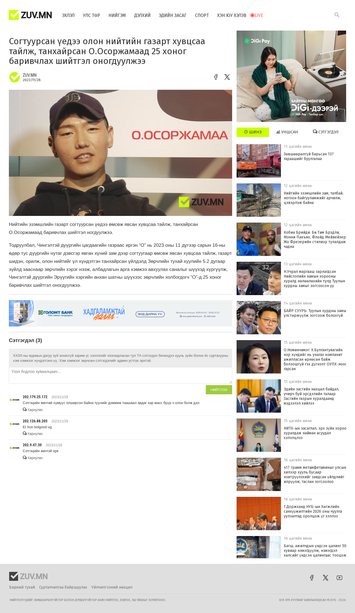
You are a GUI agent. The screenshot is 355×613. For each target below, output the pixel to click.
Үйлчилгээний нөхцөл (111, 587)
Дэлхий (142, 15)
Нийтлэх (219, 390)
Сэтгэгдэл (326, 131)
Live (259, 15)
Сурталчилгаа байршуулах (63, 587)
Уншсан (287, 131)
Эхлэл (68, 15)
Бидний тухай (22, 587)
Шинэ (253, 131)
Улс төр (91, 15)
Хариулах (33, 410)
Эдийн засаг (173, 15)
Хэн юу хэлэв (231, 15)
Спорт (202, 15)
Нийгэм (117, 15)
